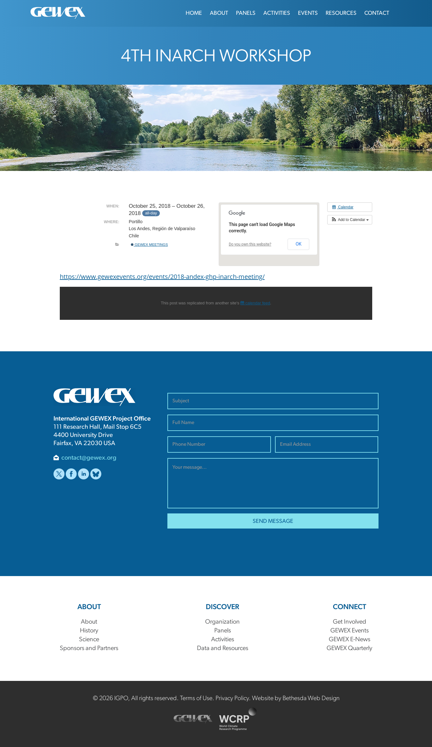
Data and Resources (222, 648)
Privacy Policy (232, 698)
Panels (245, 13)
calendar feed (255, 303)
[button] (350, 219)
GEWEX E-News (349, 640)
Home (194, 13)
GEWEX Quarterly (349, 648)
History (89, 631)
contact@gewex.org (88, 458)
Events (308, 13)
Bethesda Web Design (311, 698)
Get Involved (349, 622)
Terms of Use (196, 698)
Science (89, 640)
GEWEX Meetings (149, 244)
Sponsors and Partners (89, 648)
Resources (341, 13)
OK (298, 243)
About (219, 13)
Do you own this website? (250, 244)
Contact (376, 13)
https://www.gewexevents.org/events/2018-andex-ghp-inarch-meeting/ (162, 276)
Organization (222, 622)
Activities (276, 13)
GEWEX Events (349, 631)
